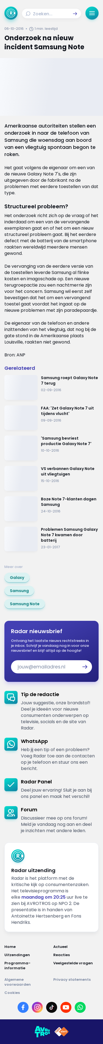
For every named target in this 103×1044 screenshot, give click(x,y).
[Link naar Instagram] (37, 1007)
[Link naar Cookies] (51, 992)
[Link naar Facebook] (23, 1007)
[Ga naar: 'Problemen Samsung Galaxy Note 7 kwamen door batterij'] (51, 539)
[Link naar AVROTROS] (42, 1031)
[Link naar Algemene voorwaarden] (27, 982)
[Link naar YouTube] (65, 1007)
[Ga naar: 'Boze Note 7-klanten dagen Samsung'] (51, 508)
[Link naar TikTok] (51, 1007)
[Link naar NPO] (61, 1031)
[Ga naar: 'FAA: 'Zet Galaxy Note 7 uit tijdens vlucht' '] (51, 417)
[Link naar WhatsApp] (80, 1007)
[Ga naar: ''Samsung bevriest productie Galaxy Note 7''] (51, 448)
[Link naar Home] (27, 946)
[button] (75, 14)
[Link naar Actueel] (76, 946)
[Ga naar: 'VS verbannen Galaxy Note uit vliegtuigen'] (51, 478)
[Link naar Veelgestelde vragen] (76, 966)
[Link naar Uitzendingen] (27, 955)
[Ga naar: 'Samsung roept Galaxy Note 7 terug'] (51, 387)
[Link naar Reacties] (76, 955)
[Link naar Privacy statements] (76, 982)
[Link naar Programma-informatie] (27, 966)
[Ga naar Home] (11, 13)
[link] (17, 577)
